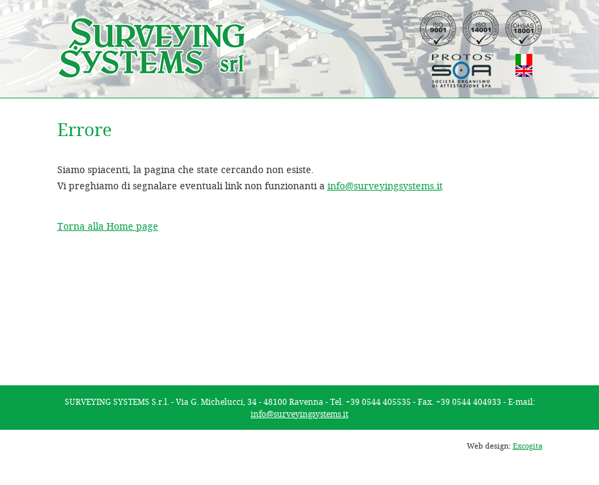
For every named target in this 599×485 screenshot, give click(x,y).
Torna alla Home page (107, 226)
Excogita (527, 446)
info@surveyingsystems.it (385, 185)
